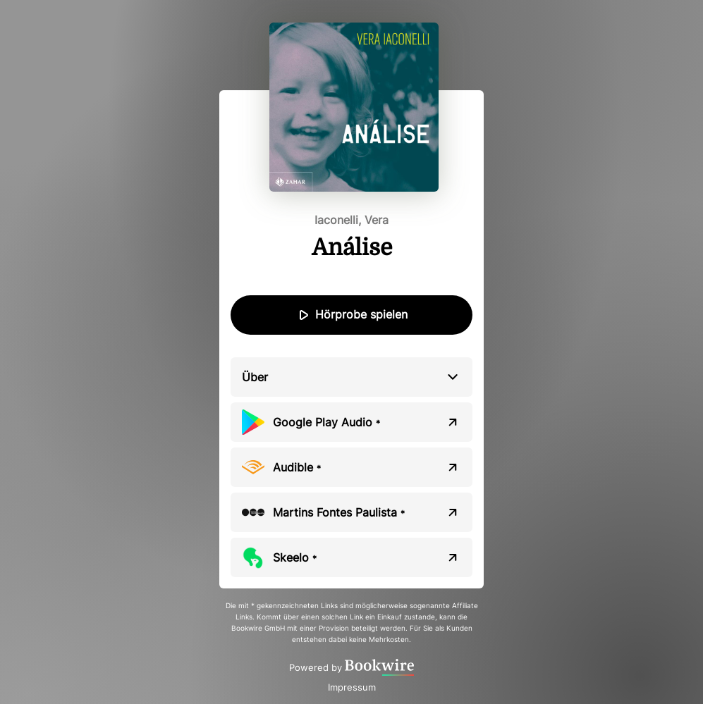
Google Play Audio (326, 422)
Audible (297, 467)
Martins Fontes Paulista (339, 512)
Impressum (352, 687)
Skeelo (295, 557)
